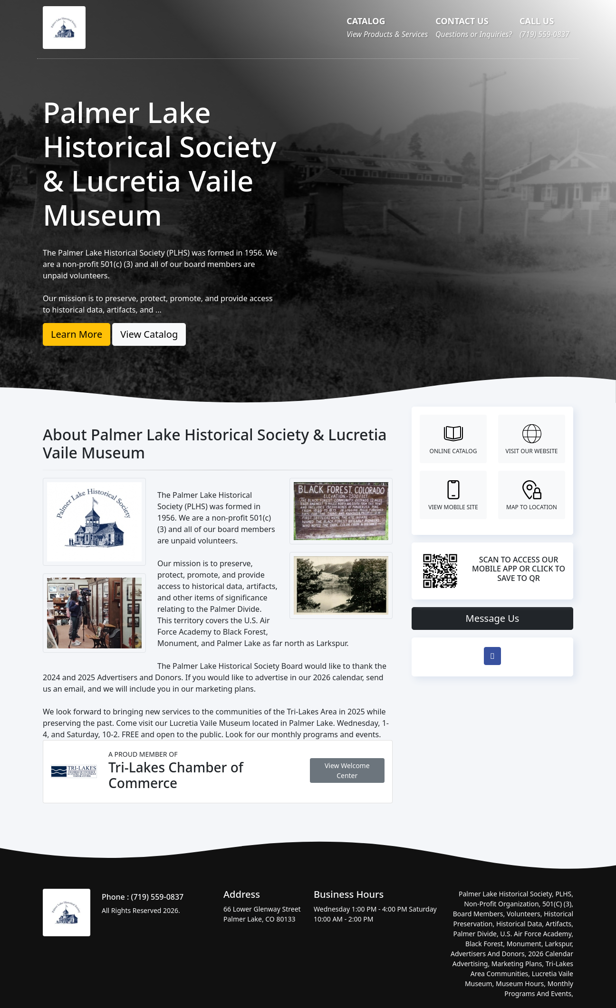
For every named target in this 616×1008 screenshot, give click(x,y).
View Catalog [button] (149, 334)
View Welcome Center (347, 770)
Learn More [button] (76, 334)
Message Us (493, 618)
